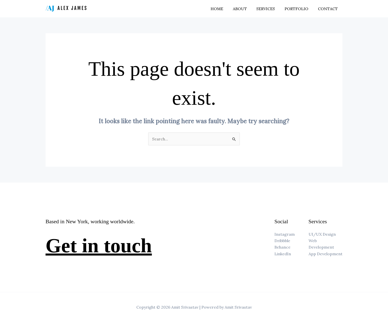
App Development (325, 253)
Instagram (284, 234)
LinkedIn (282, 253)
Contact (329, 8)
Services (270, 8)
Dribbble (282, 240)
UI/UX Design (322, 234)
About (246, 8)
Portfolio (299, 8)
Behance (282, 247)
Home (224, 8)
